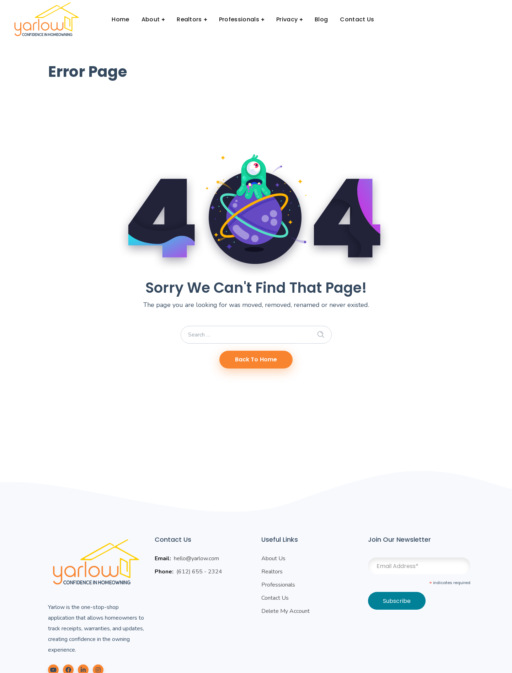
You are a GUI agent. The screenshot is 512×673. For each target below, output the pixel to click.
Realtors (272, 572)
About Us (273, 558)
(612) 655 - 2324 (199, 572)
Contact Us (275, 598)
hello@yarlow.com (196, 558)
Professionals (278, 585)
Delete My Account (285, 611)
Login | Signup (473, 19)
